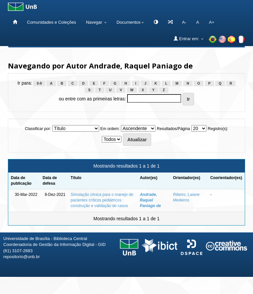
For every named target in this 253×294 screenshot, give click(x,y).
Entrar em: (189, 38)
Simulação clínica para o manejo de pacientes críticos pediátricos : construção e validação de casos (101, 200)
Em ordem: (110, 128)
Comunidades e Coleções (51, 22)
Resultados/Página (173, 128)
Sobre (242, 286)
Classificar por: (38, 128)
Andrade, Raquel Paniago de (150, 200)
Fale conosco (214, 286)
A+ (211, 22)
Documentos (130, 22)
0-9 (39, 83)
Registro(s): (218, 128)
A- (184, 22)
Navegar (96, 22)
